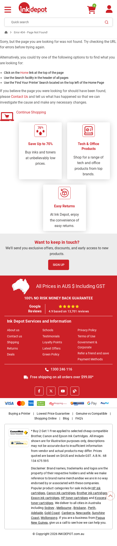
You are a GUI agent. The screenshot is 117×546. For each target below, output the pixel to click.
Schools (47, 330)
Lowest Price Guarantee (53, 413)
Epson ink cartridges (45, 498)
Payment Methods (90, 359)
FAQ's (79, 418)
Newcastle (83, 513)
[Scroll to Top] (110, 495)
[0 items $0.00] (91, 9)
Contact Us (19, 96)
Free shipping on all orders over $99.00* (58, 377)
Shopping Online (45, 418)
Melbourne (64, 508)
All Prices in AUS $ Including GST (70, 286)
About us (13, 330)
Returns (12, 348)
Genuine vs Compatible (91, 413)
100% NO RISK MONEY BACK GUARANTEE (58, 298)
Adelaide (37, 513)
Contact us (14, 336)
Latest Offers (51, 348)
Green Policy (50, 354)
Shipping (13, 342)
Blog (66, 418)
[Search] (106, 22)
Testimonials (51, 336)
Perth (92, 508)
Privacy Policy (87, 330)
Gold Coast (52, 513)
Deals (11, 354)
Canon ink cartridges (61, 493)
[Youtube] (63, 391)
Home (24, 72)
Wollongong (49, 518)
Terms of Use (86, 336)
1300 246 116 (58, 369)
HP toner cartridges (74, 498)
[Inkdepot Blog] (75, 391)
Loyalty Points (52, 342)
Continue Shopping (31, 112)
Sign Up (58, 264)
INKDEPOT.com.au (71, 534)
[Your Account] (109, 11)
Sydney (49, 508)
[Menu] (7, 10)
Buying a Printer (19, 413)
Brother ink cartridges (92, 493)
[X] (51, 391)
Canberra (68, 513)
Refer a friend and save (93, 353)
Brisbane (79, 508)
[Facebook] (39, 391)
